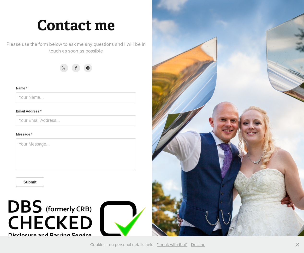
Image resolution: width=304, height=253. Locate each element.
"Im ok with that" (172, 244)
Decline (198, 244)
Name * (21, 88)
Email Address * (29, 111)
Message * (24, 134)
